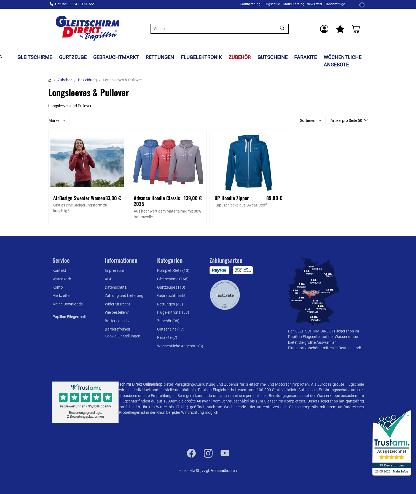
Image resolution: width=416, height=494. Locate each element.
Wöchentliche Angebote (368, 61)
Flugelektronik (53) (173, 312)
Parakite (331, 57)
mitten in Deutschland (341, 348)
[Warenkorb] (356, 29)
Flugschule (272, 4)
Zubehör (265, 57)
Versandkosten (224, 470)
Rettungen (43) (170, 304)
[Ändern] (362, 4)
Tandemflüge (335, 4)
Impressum (114, 270)
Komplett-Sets (14, 61)
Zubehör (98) (168, 321)
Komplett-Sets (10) (173, 270)
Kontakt (59, 270)
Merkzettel (61, 295)
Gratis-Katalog (293, 4)
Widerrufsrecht (117, 304)
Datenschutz (116, 287)
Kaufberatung (250, 4)
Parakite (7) (167, 337)
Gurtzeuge (98, 57)
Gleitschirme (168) (173, 279)
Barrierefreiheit (117, 329)
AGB (108, 279)
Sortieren (307, 120)
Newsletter (314, 4)
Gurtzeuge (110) (171, 287)
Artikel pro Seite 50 (347, 120)
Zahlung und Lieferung (124, 295)
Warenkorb (61, 279)
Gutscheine (298, 57)
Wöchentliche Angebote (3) (180, 346)
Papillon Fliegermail (68, 317)
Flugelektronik (226, 57)
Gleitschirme (60, 57)
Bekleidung (87, 80)
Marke (54, 120)
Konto (57, 287)
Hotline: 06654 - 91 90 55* (74, 4)
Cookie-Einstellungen (122, 336)
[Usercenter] (324, 29)
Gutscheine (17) (170, 329)
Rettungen (185, 57)
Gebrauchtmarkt (141, 57)
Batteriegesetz (117, 321)
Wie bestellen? (117, 312)
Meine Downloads (67, 304)
